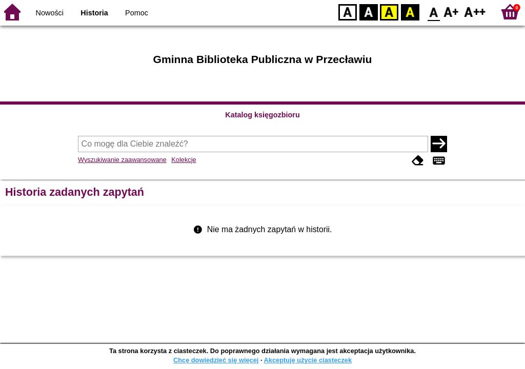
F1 (451, 11)
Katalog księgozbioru (262, 115)
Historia (94, 13)
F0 (433, 11)
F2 (475, 11)
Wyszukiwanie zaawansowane (122, 159)
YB (388, 11)
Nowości (50, 13)
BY (410, 11)
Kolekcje (183, 159)
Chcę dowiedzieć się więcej (215, 360)
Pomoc (136, 13)
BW (368, 11)
